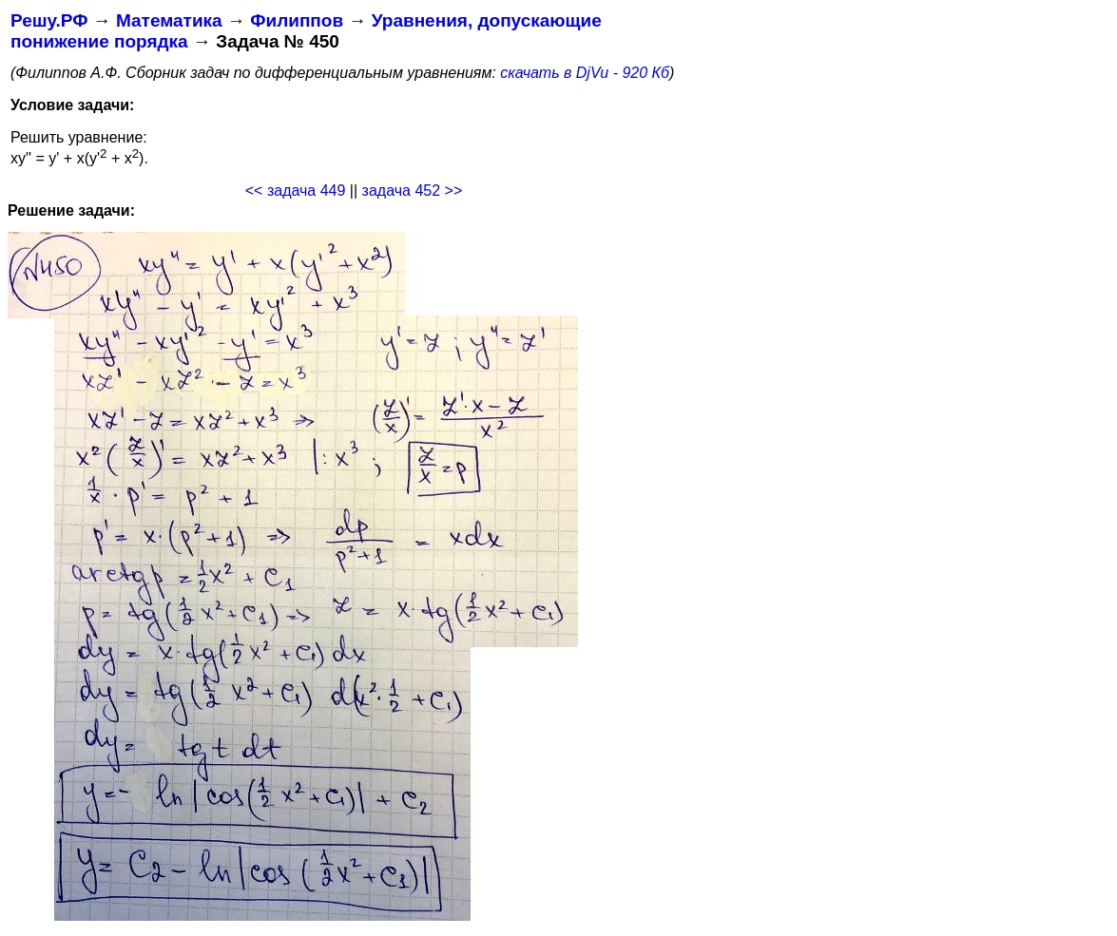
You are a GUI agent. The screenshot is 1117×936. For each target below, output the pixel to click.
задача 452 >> (412, 190)
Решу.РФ (48, 20)
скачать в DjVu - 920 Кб (584, 73)
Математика (169, 20)
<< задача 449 (295, 190)
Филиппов (296, 20)
